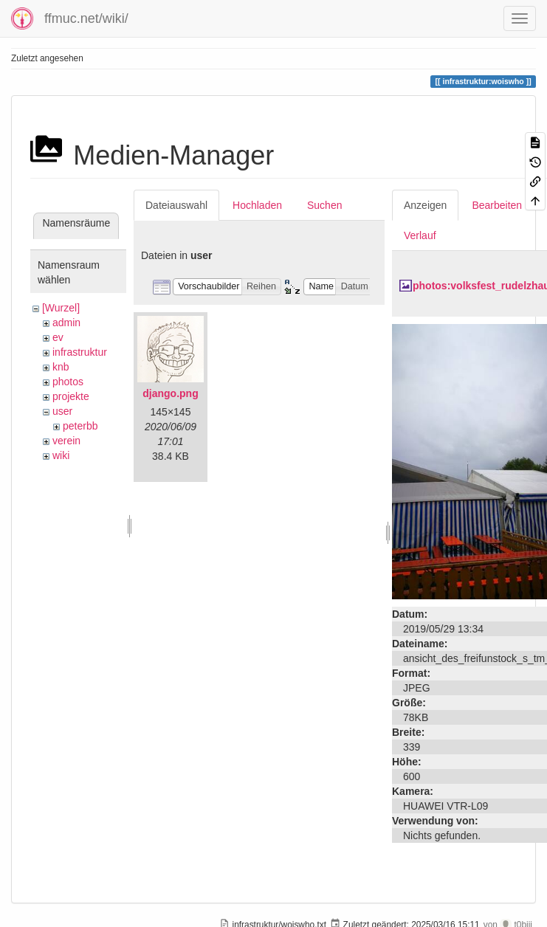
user (62, 411)
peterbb (80, 426)
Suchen (324, 205)
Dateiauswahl (176, 205)
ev (57, 337)
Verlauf (420, 235)
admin (66, 322)
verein (66, 441)
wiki (60, 455)
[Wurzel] (61, 308)
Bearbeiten (497, 205)
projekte (70, 396)
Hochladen (257, 205)
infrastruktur (79, 352)
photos (67, 381)
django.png (170, 393)
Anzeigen (425, 205)
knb (60, 367)
